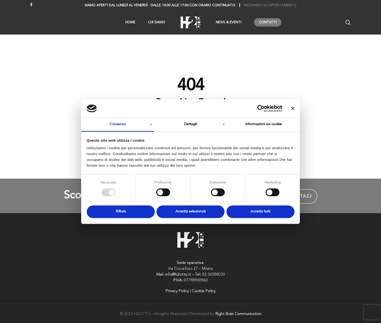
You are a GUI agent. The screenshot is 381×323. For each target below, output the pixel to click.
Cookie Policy (204, 291)
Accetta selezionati (190, 212)
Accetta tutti (260, 212)
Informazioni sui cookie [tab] (263, 124)
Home (130, 22)
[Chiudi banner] (292, 108)
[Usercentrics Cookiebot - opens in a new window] (261, 108)
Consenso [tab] (118, 124)
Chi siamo (156, 22)
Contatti (268, 22)
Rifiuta (121, 212)
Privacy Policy (177, 291)
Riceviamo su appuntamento (270, 5)
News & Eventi (228, 22)
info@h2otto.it (178, 275)
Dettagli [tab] (190, 124)
